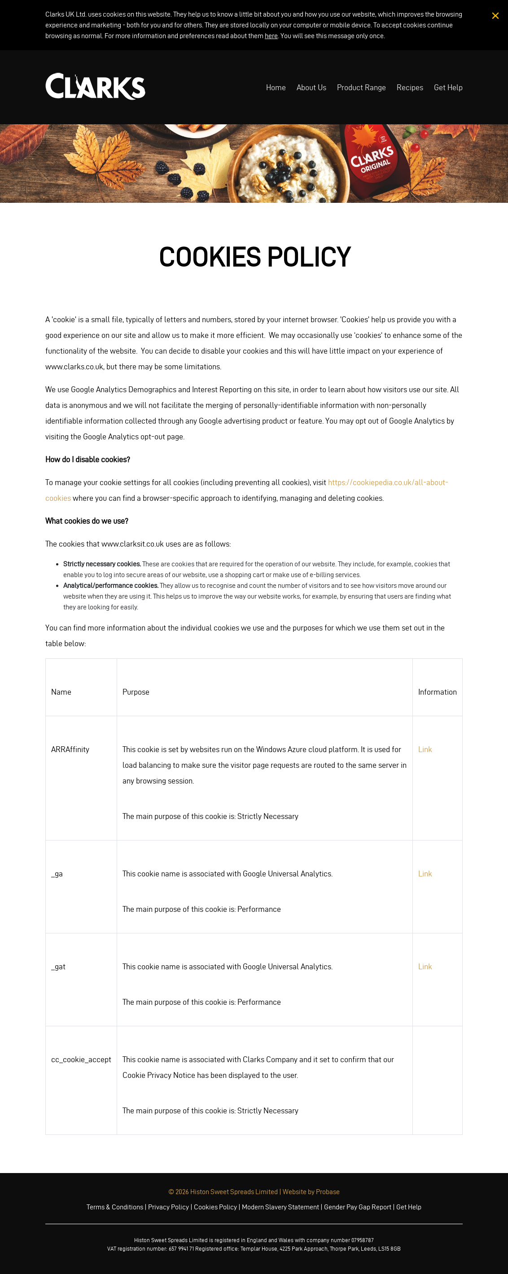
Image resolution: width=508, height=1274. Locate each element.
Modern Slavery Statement (280, 1207)
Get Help (448, 87)
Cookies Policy (215, 1207)
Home (276, 87)
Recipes (410, 87)
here (271, 35)
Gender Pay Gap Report (357, 1207)
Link (425, 749)
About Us (311, 87)
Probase (328, 1191)
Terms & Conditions (115, 1207)
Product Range (361, 87)
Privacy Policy (168, 1207)
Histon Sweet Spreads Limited (234, 1191)
